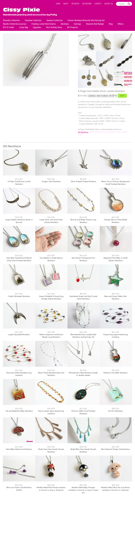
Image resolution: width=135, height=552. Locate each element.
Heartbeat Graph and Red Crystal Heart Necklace (83, 297)
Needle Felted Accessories (14, 24)
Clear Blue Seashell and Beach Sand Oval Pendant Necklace (19, 259)
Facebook (75, 4)
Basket (109, 4)
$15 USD (51, 332)
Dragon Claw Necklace (51, 181)
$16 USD (115, 294)
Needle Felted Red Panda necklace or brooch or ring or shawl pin (51, 488)
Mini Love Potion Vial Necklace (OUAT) (19, 488)
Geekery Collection (55, 20)
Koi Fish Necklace (115, 411)
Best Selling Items (54, 27)
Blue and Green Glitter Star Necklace (115, 297)
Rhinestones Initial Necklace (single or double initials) (83, 374)
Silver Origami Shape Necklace (83, 181)
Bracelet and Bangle (95, 24)
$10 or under (8, 27)
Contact (98, 4)
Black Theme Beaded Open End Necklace (51, 374)
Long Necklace (110, 132)
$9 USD (83, 179)
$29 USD (115, 485)
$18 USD (19, 255)
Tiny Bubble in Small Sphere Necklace (51, 259)
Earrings (77, 24)
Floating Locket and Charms (43, 24)
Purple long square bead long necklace (115, 335)
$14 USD (51, 217)
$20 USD (115, 370)
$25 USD (83, 485)
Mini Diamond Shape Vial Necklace (115, 449)
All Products (72, 27)
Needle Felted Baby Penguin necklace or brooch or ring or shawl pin (83, 490)
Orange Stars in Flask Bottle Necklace (115, 221)
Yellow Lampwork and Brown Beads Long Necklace (51, 335)
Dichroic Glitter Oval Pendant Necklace (83, 412)
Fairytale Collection (33, 20)
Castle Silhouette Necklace (19, 296)
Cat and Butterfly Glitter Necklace (19, 411)
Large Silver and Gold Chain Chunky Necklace (51, 221)
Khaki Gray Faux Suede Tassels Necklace (51, 450)
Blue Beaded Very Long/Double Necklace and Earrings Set (83, 335)
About (65, 4)
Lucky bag (23, 27)
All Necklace (83, 132)
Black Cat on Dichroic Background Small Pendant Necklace (116, 182)
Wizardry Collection (11, 20)
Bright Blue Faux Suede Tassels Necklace (83, 450)
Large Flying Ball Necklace (19, 334)
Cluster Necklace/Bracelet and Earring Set (86, 20)
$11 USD (115, 179)
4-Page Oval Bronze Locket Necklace (19, 182)
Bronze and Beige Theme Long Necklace (83, 221)
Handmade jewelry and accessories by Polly (30, 14)
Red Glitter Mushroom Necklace (19, 449)
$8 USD (83, 294)
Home (58, 4)
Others (120, 24)
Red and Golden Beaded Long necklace (19, 374)
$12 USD (19, 179)
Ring (111, 24)
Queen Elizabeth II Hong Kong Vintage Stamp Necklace (51, 297)
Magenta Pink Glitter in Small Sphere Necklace (115, 259)
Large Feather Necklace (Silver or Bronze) (19, 221)
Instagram (86, 4)
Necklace (65, 24)
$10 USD (51, 179)
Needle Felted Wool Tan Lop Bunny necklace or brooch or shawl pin (115, 488)
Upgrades (37, 27)
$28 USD (51, 485)
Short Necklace (96, 132)
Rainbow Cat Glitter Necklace (115, 373)
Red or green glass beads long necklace (51, 412)
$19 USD (83, 332)
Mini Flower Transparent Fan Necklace (83, 259)
